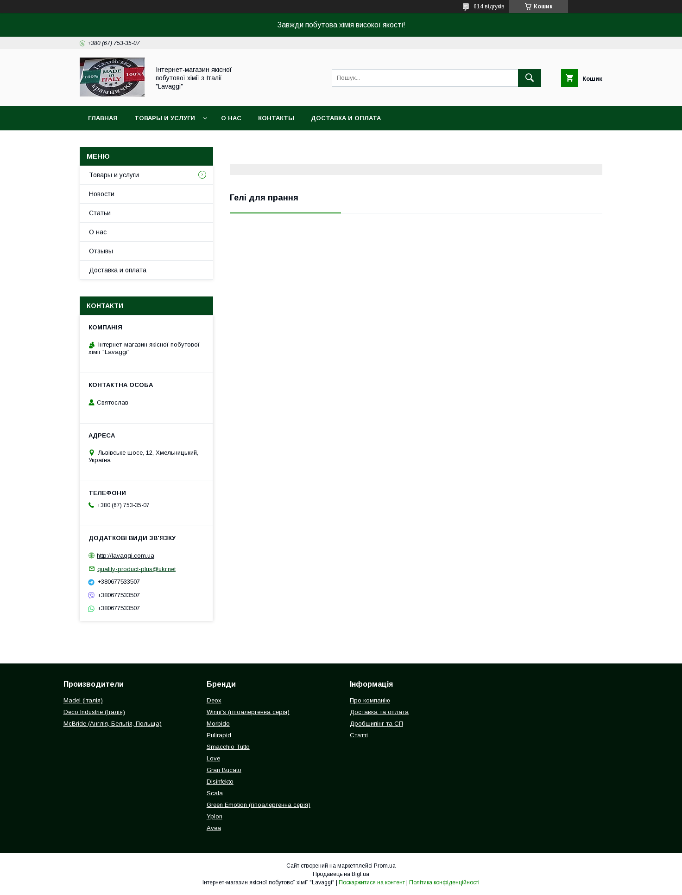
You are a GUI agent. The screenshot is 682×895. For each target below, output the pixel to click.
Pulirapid (219, 735)
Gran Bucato (224, 769)
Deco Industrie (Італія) (94, 711)
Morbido (218, 723)
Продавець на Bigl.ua (341, 874)
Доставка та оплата (379, 711)
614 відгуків (489, 6)
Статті (359, 735)
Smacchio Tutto (228, 746)
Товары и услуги (164, 118)
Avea (214, 827)
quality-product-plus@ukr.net (136, 568)
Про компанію (370, 700)
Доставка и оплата (346, 118)
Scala (215, 793)
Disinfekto (220, 781)
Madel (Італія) (83, 700)
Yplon (214, 816)
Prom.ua (385, 866)
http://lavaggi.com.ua (125, 555)
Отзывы (101, 251)
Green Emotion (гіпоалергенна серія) (258, 804)
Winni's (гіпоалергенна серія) (248, 711)
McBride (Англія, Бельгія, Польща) (112, 723)
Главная (103, 118)
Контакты (276, 118)
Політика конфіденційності (444, 882)
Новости (101, 194)
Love (213, 758)
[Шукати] (529, 78)
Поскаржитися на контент (372, 882)
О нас (231, 118)
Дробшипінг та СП (376, 723)
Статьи (100, 213)
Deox (214, 700)
